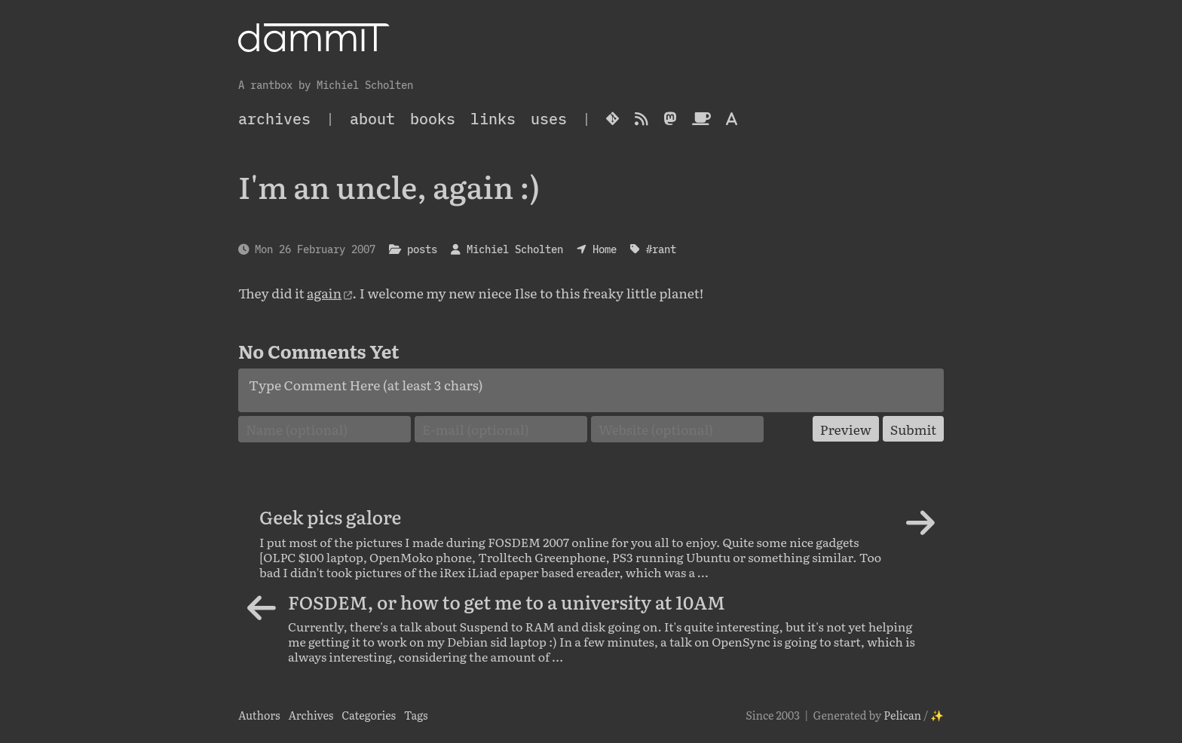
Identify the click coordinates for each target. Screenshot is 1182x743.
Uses (549, 119)
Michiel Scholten (515, 249)
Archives (310, 715)
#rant (661, 249)
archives (274, 119)
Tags (416, 715)
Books (432, 119)
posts (422, 249)
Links (493, 119)
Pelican (902, 715)
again (324, 292)
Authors (259, 715)
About (372, 119)
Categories (368, 715)
